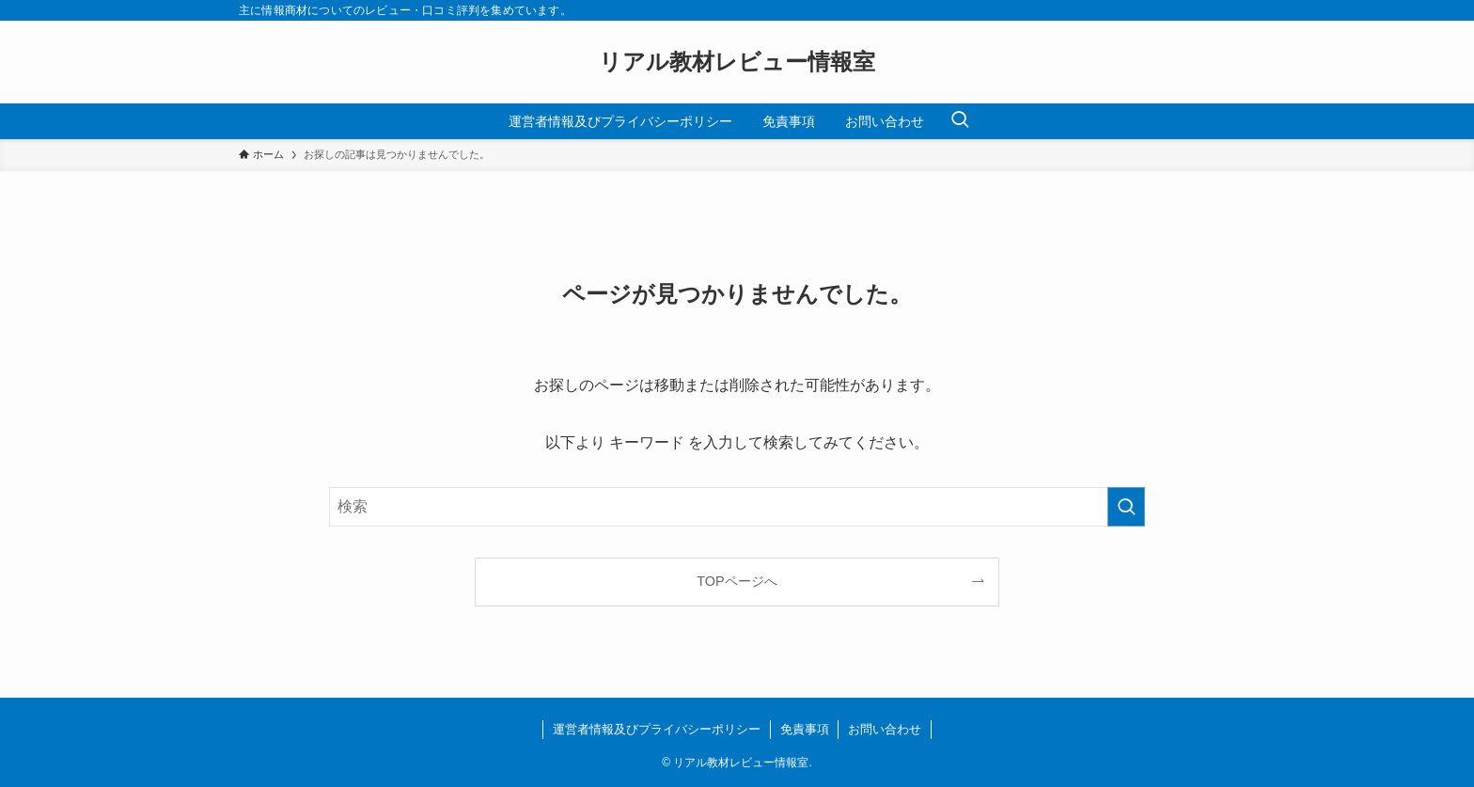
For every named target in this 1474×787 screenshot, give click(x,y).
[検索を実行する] (1126, 507)
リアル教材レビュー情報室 (737, 62)
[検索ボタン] (959, 121)
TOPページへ (736, 581)
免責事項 (804, 729)
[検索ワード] (737, 507)
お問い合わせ (884, 729)
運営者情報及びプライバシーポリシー (657, 729)
